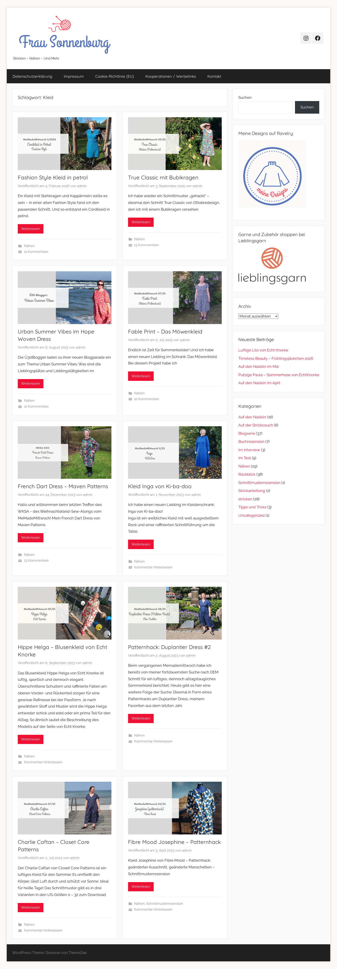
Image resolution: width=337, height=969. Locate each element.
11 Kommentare (36, 252)
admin (82, 186)
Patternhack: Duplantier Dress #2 (169, 647)
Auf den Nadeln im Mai (258, 366)
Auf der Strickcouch (255, 425)
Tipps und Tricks (252, 507)
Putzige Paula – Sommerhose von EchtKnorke (278, 375)
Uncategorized (251, 515)
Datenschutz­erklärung (32, 76)
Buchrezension (251, 441)
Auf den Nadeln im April (259, 383)
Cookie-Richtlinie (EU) (114, 76)
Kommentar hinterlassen (153, 567)
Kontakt (214, 76)
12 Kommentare (36, 406)
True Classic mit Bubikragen (163, 177)
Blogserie (246, 433)
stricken (245, 499)
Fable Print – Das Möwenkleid (165, 331)
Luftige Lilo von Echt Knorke (263, 350)
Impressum (74, 76)
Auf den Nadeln (252, 417)
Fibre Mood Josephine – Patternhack (174, 842)
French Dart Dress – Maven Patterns (63, 486)
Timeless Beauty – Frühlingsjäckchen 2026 (275, 358)
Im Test (244, 458)
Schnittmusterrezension (164, 904)
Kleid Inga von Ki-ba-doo (160, 486)
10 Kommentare (146, 399)
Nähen (29, 246)
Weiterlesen (30, 229)
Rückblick (246, 474)
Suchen (245, 97)
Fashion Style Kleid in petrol (53, 177)
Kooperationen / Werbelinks (170, 76)
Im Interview (249, 450)
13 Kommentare (146, 245)
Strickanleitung (251, 490)
